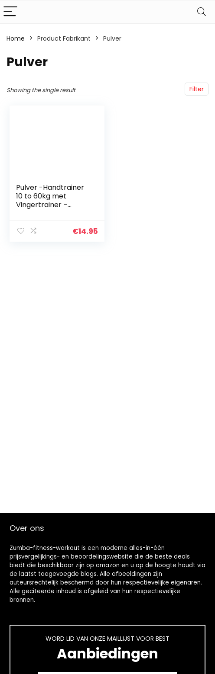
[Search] (201, 11)
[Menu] (10, 11)
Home (16, 38)
